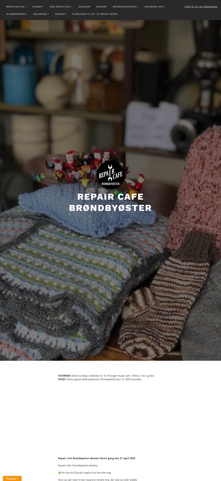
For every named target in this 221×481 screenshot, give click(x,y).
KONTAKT (60, 14)
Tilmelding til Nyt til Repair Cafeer (94, 14)
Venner (36, 6)
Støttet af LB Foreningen (200, 6)
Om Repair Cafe (154, 6)
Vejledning (40, 14)
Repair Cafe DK (15, 6)
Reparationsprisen (124, 6)
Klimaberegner (15, 14)
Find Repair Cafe (60, 6)
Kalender (84, 6)
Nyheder (101, 6)
